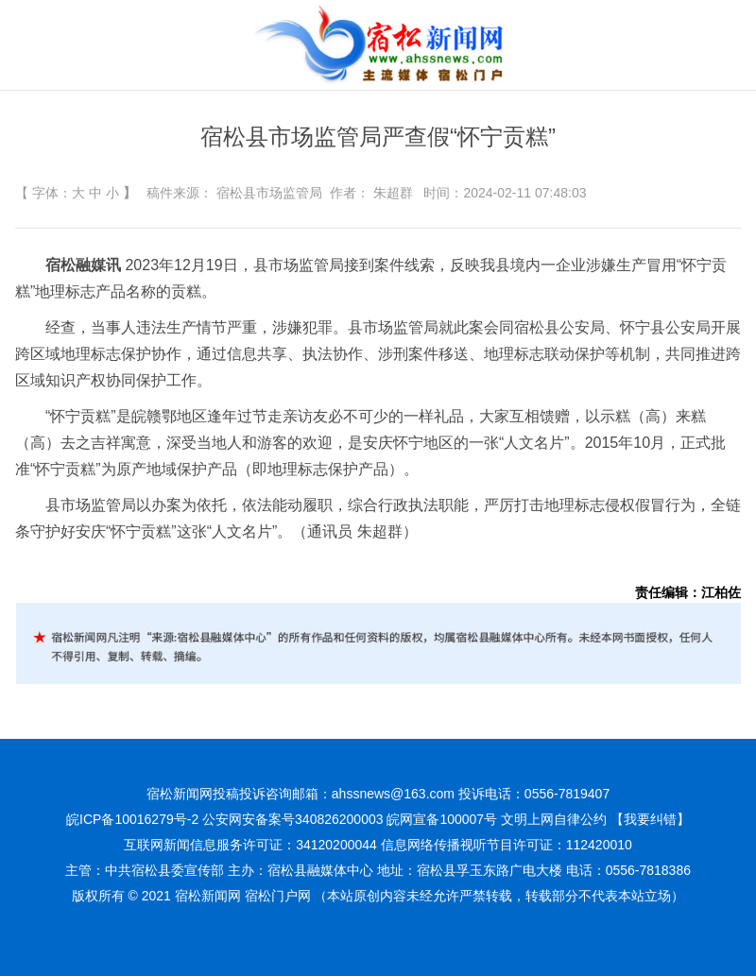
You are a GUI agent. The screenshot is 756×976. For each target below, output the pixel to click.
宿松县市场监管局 (269, 192)
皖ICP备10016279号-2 (132, 819)
